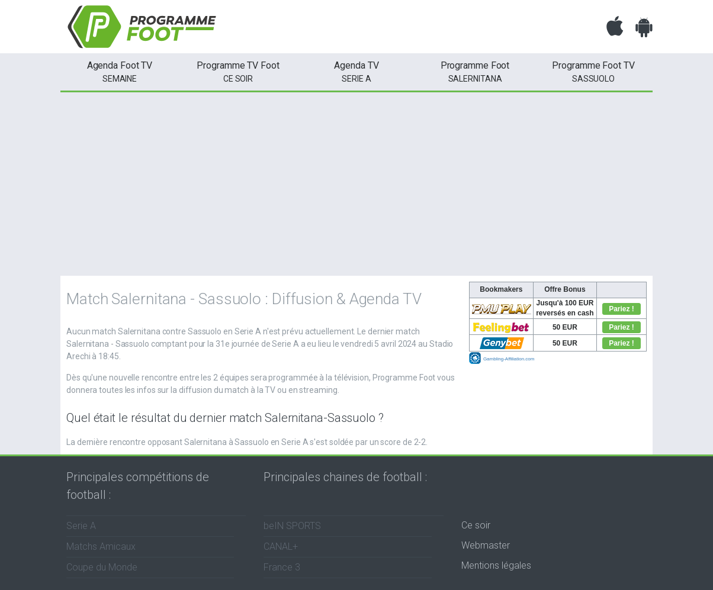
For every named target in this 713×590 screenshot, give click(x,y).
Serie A (356, 71)
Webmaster (485, 545)
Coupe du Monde (101, 567)
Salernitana (475, 71)
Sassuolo (593, 71)
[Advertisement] (356, 181)
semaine (119, 71)
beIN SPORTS (292, 525)
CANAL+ (281, 546)
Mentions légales (496, 565)
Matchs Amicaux (101, 546)
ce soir (238, 71)
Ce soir (475, 525)
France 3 (282, 567)
